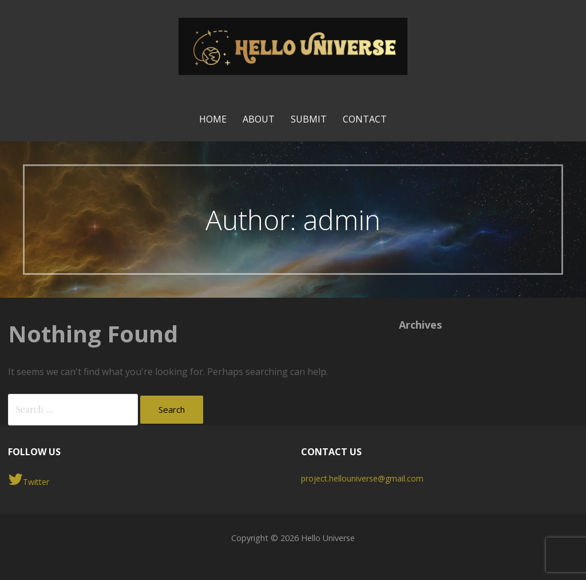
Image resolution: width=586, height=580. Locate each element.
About (259, 119)
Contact (365, 119)
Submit (309, 119)
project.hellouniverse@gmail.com (362, 478)
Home (213, 119)
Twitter (28, 479)
